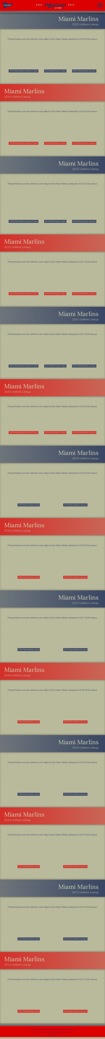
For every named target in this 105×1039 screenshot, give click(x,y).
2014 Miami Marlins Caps (28, 868)
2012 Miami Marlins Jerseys (75, 1013)
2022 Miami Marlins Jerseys (84, 294)
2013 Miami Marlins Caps (28, 940)
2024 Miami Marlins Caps (55, 143)
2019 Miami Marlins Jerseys (75, 506)
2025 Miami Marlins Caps (55, 71)
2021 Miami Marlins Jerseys (84, 366)
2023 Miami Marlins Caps (55, 221)
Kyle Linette (71, 1031)
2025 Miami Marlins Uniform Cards (23, 71)
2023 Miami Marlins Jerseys (84, 221)
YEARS (7, 5)
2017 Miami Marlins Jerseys (75, 650)
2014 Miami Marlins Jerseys (75, 868)
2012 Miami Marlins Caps (28, 1013)
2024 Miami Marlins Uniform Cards (23, 143)
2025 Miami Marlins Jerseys (84, 71)
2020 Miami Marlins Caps (55, 433)
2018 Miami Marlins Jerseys (75, 578)
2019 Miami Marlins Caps (28, 506)
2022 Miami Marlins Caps (55, 294)
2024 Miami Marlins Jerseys (84, 143)
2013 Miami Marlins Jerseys (75, 940)
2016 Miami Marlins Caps (28, 723)
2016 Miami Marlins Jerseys (75, 723)
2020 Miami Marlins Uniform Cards (23, 433)
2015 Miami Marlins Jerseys (75, 795)
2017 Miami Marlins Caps (28, 650)
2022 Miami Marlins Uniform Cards (23, 294)
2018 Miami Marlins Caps (28, 578)
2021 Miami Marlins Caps (55, 366)
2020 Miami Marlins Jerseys (84, 433)
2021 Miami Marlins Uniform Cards (23, 366)
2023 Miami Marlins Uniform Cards (23, 221)
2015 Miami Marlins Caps (28, 795)
